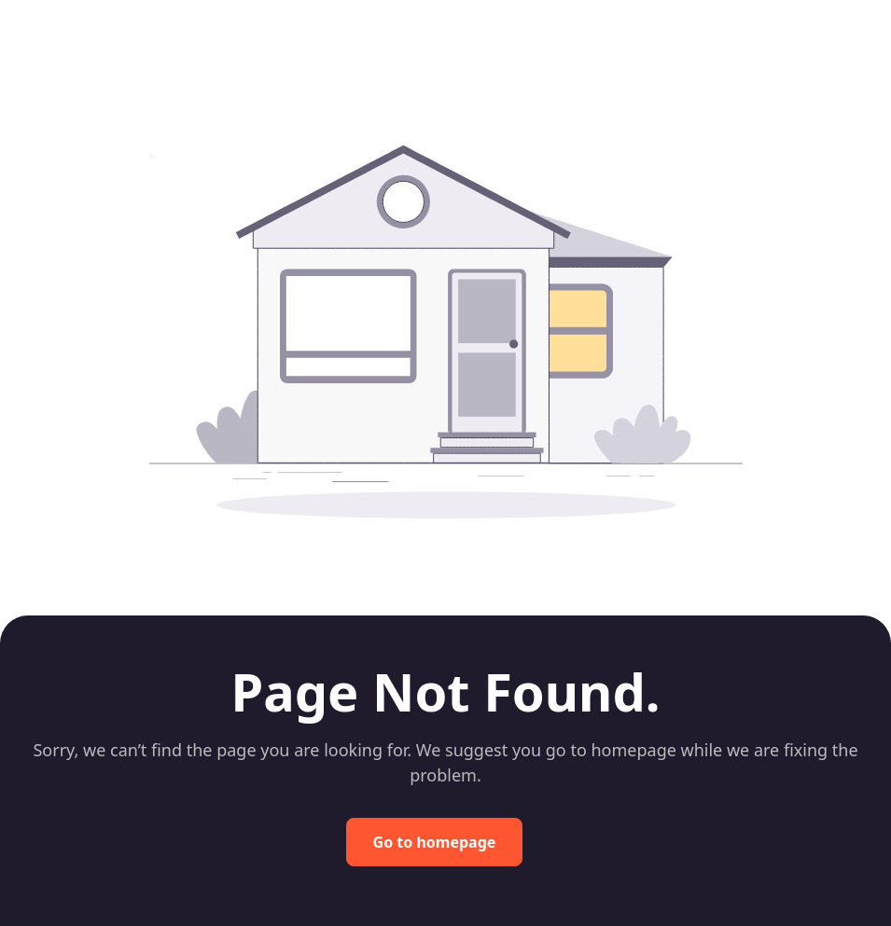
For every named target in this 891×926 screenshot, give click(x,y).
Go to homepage (434, 842)
